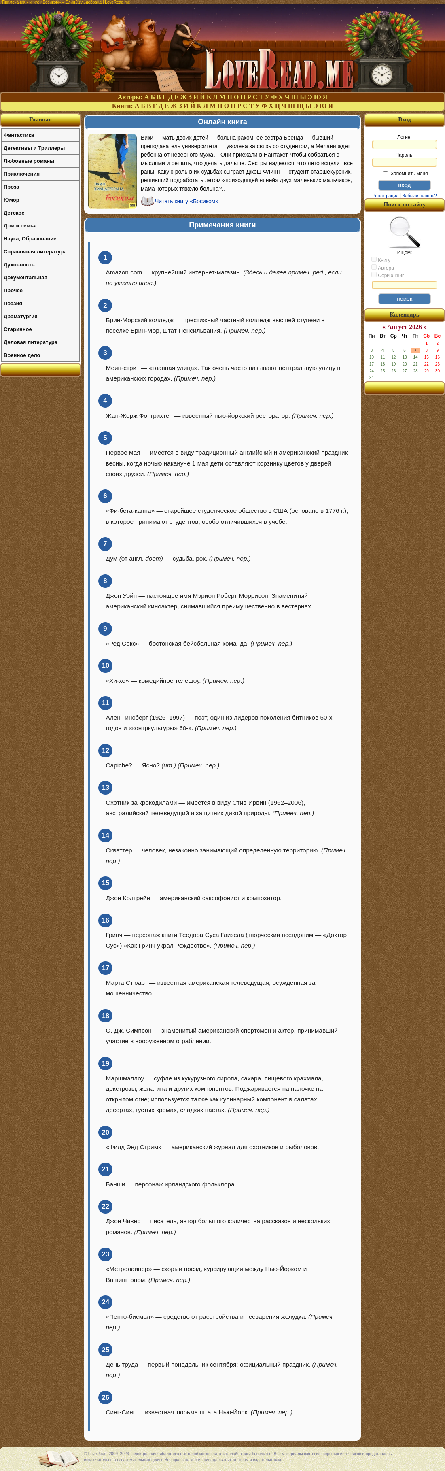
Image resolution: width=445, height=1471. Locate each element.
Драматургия (21, 316)
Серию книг (387, 275)
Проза (11, 187)
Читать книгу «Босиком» (186, 201)
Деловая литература (30, 342)
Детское (14, 213)
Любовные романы (29, 161)
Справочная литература (35, 252)
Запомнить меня (405, 173)
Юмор (11, 200)
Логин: (404, 141)
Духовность (19, 264)
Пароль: (404, 159)
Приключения (22, 174)
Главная (40, 119)
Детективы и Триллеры (34, 148)
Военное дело (22, 355)
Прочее (13, 290)
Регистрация (385, 195)
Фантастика (19, 135)
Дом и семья (20, 226)
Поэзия (13, 303)
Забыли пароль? (420, 195)
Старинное (18, 329)
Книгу (380, 260)
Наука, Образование (30, 239)
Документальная (25, 277)
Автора (382, 267)
